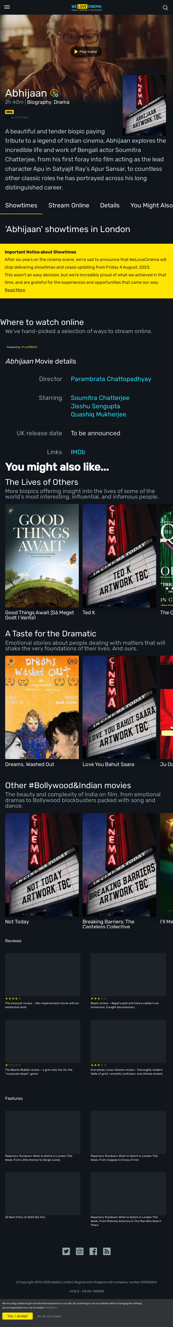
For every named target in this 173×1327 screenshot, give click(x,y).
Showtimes (21, 205)
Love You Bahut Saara (108, 764)
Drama (61, 102)
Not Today (17, 921)
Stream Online (68, 205)
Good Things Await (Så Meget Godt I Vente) (39, 615)
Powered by (22, 347)
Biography (39, 102)
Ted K (89, 612)
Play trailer (84, 52)
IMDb (78, 452)
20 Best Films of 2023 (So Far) (25, 1217)
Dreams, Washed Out (29, 764)
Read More (51, 1307)
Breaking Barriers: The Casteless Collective (108, 924)
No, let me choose (49, 1316)
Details (110, 205)
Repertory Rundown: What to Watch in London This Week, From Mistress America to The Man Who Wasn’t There (126, 1221)
